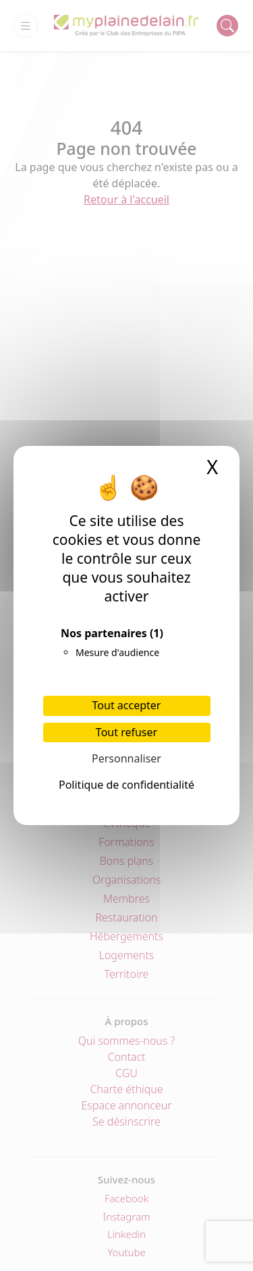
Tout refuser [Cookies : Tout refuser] (126, 732)
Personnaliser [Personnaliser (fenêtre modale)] (126, 758)
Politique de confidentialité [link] (126, 784)
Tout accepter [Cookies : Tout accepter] (126, 705)
